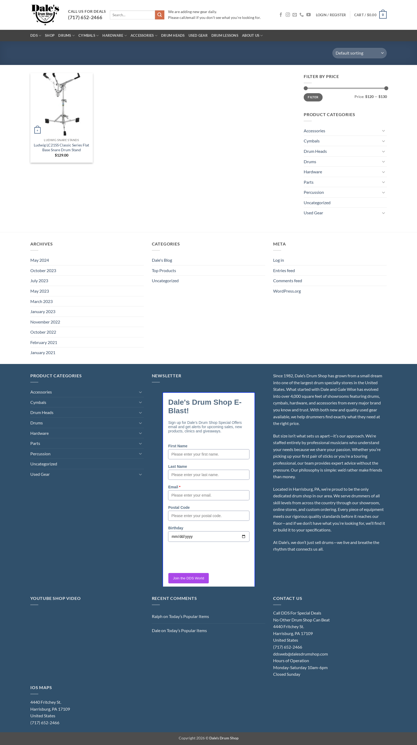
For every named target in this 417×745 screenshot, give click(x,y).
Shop (50, 35)
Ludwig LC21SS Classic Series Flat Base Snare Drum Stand (61, 147)
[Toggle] (383, 130)
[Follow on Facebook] (281, 15)
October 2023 (43, 270)
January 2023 (42, 311)
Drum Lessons (224, 35)
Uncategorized (317, 202)
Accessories (144, 35)
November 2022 (45, 321)
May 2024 (39, 260)
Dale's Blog (162, 260)
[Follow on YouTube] (308, 15)
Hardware (114, 35)
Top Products (164, 270)
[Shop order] (359, 53)
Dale (156, 630)
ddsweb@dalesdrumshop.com (300, 653)
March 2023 (41, 301)
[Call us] (301, 15)
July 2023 (39, 280)
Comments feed (287, 280)
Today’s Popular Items (189, 616)
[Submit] (159, 14)
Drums (66, 35)
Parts (309, 182)
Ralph (157, 616)
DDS (35, 35)
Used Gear (198, 35)
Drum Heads (173, 35)
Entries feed (284, 270)
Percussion (314, 192)
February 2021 (43, 342)
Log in (278, 260)
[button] (331, 15)
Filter (313, 97)
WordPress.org (287, 290)
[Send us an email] (295, 15)
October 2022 (43, 331)
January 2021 (42, 352)
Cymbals (88, 35)
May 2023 (39, 290)
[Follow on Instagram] (288, 15)
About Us (252, 35)
